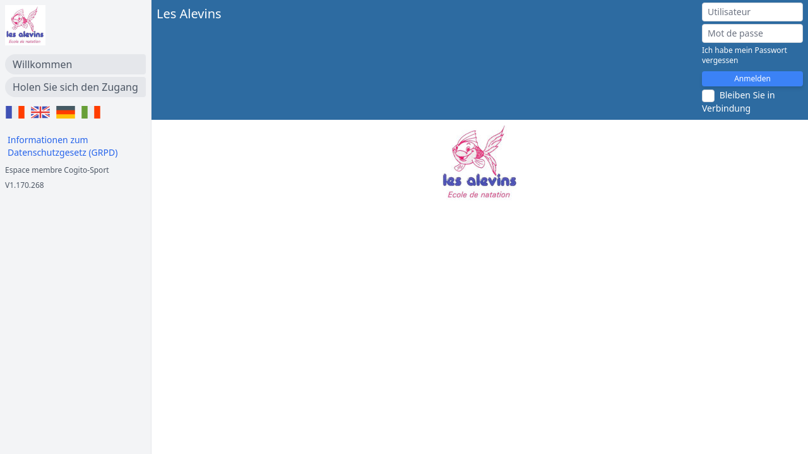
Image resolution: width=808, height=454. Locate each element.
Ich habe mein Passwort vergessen (744, 55)
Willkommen (42, 64)
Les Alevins (189, 13)
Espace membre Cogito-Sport (57, 170)
